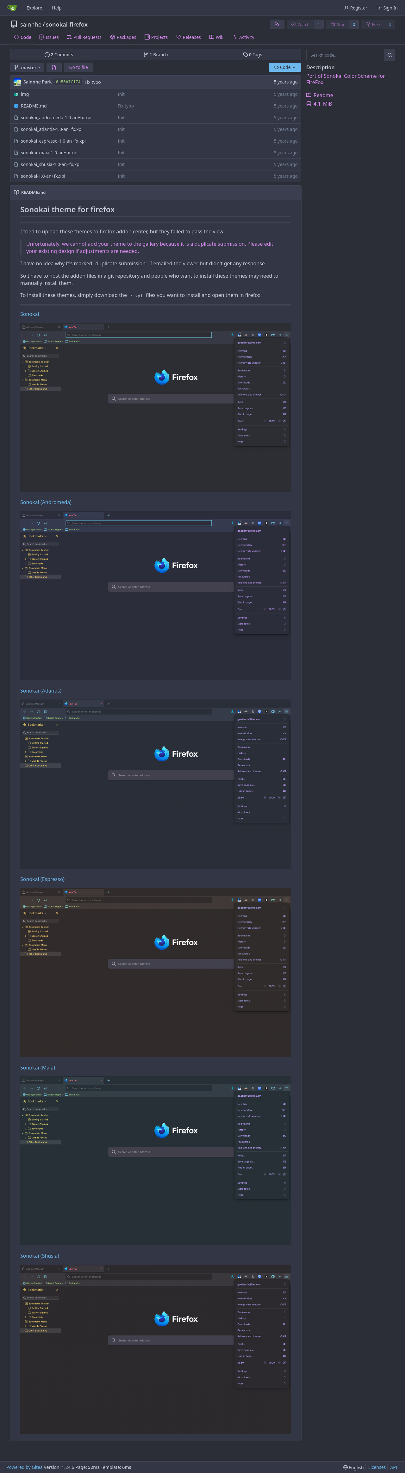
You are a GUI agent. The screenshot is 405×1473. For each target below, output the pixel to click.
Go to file (78, 67)
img (25, 94)
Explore (34, 8)
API (393, 1467)
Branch (155, 55)
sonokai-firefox (67, 24)
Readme (319, 95)
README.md (34, 106)
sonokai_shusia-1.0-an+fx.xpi (51, 164)
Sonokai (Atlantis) (40, 690)
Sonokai (29, 314)
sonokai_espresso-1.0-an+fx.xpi (53, 141)
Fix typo (93, 82)
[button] (54, 67)
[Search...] (389, 55)
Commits (59, 55)
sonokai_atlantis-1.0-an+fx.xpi (52, 129)
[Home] (12, 8)
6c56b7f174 (68, 82)
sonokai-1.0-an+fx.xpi (43, 176)
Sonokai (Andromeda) (46, 502)
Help (57, 8)
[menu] (353, 1467)
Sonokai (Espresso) (42, 879)
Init (121, 94)
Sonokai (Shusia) (39, 1255)
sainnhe (30, 24)
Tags (252, 55)
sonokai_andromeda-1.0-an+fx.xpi (56, 117)
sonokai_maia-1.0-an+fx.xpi (49, 153)
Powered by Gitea (24, 1467)
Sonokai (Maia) (37, 1067)
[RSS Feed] (277, 24)
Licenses (377, 1467)
